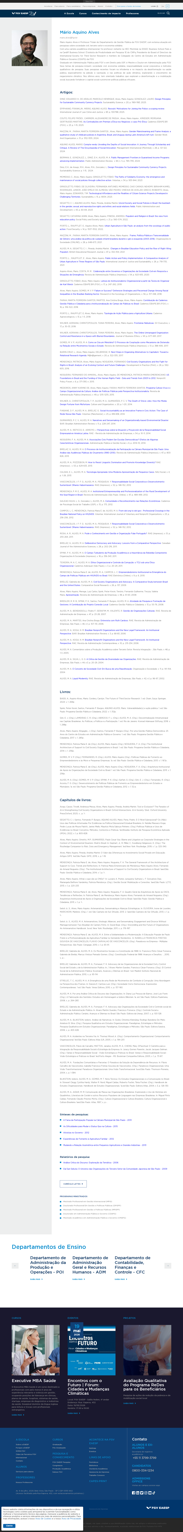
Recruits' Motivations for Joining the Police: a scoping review (136, 109)
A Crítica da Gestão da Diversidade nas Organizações (111, 659)
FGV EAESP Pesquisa (61, 1462)
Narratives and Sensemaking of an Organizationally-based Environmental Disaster (130, 420)
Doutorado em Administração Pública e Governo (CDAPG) (89, 1214)
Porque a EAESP (23, 1448)
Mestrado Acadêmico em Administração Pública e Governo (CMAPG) (94, 1218)
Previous (15, 1266)
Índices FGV (57, 1472)
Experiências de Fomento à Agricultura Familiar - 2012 (88, 1139)
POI (60, 1272)
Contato (108, 6)
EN (163, 6)
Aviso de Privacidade (71, 1519)
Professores (132, 13)
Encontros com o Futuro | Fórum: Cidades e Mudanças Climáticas (88, 1387)
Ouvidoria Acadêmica (98, 1469)
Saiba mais (35, 1279)
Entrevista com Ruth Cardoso (114, 621)
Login (153, 6)
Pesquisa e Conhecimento (63, 1456)
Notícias (92, 1448)
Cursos (83, 13)
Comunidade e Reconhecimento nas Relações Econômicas (132, 501)
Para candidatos (74, 6)
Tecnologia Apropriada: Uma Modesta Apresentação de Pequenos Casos (120, 472)
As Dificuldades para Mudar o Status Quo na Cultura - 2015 (90, 1126)
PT (168, 6)
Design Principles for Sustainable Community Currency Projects (137, 167)
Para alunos (59, 6)
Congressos (57, 1465)
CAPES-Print (98, 1481)
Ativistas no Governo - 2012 (76, 1133)
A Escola (69, 13)
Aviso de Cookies (43, 1519)
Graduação (57, 1444)
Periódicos (93, 1462)
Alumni (100, 6)
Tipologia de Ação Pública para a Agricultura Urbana (128, 313)
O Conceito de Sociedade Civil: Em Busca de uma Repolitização (102, 669)
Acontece (48, 6)
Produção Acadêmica (61, 1469)
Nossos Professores (24, 1482)
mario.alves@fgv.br (68, 38)
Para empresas (89, 6)
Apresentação (72, 595)
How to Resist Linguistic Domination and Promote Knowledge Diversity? (122, 462)
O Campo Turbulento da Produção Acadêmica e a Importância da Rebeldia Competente (126, 553)
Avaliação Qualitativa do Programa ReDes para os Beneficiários (145, 1385)
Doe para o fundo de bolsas (129, 6)
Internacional (21, 1457)
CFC (140, 1272)
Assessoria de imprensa (98, 1509)
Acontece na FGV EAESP (102, 1442)
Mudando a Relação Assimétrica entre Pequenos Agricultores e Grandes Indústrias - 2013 (104, 1145)
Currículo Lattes (71, 1184)
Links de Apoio (100, 1457)
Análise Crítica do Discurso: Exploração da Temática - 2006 (90, 1163)
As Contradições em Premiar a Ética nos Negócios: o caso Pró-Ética (115, 122)
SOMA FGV (20, 1451)
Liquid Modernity (80, 679)
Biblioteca (93, 1465)
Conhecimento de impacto (106, 13)
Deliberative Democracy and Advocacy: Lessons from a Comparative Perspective (123, 543)
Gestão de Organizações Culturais (139, 611)
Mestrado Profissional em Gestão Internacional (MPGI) (87, 1202)
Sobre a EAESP (22, 1444)
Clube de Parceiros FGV (26, 1454)
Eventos (92, 1451)
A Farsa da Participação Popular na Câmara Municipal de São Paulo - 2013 (97, 1120)
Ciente (9, 1526)
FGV (89, 1)
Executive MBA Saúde (34, 1381)
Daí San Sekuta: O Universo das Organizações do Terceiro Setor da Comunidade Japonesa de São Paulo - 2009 (115, 1169)
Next (167, 1266)
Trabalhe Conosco (97, 1475)
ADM (101, 1272)
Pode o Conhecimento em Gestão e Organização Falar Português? (116, 534)
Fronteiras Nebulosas (144, 323)
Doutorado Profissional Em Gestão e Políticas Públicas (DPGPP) (92, 1206)
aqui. (158, 1485)
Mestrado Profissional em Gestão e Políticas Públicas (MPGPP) (91, 1210)
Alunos (21, 1467)
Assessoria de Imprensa (99, 1472)
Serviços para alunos (25, 1471)
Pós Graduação (59, 1448)
